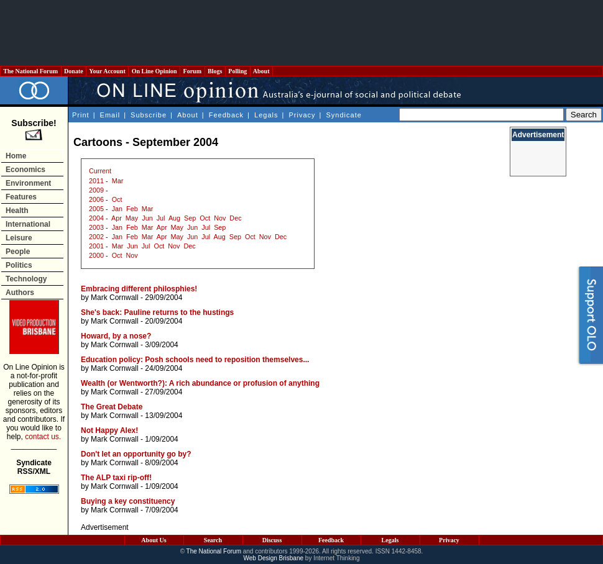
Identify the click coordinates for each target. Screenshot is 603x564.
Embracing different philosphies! (139, 288)
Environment (28, 183)
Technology (26, 279)
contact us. (43, 436)
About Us (153, 540)
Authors (20, 292)
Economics (25, 169)
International (28, 224)
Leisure (19, 238)
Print (81, 115)
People (18, 251)
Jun (147, 218)
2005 (96, 208)
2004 (96, 218)
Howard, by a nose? (116, 336)
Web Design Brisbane (274, 558)
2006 (96, 199)
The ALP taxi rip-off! (116, 477)
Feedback (226, 115)
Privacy (301, 115)
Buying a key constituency (128, 501)
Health (17, 210)
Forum (192, 71)
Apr (116, 218)
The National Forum (31, 71)
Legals (266, 115)
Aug (174, 218)
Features (21, 197)
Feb (132, 208)
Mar (118, 180)
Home (16, 156)
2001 (96, 246)
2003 (96, 227)
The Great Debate (111, 407)
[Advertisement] (301, 33)
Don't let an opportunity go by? (136, 454)
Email (110, 115)
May (132, 218)
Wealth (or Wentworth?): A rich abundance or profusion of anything (200, 383)
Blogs (215, 71)
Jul (161, 218)
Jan (117, 208)
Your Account (107, 71)
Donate (74, 71)
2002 (96, 236)
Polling (238, 71)
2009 (96, 190)
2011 (96, 180)
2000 (96, 255)
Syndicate (344, 115)
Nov (220, 218)
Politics (19, 265)
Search (213, 540)
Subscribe (149, 115)
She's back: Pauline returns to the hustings (157, 312)
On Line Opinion (154, 71)
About (261, 71)
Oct (117, 199)
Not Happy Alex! (109, 430)
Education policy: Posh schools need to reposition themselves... (195, 359)
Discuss (272, 540)
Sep (190, 218)
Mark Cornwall (115, 297)
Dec (235, 218)
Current (100, 171)
